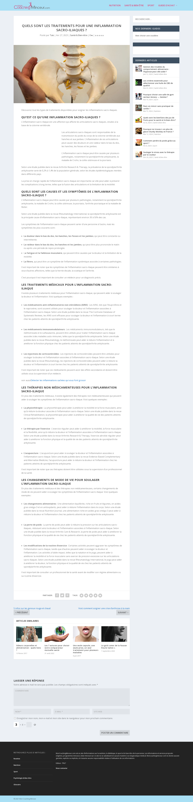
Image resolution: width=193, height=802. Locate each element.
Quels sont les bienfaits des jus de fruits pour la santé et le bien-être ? (159, 118)
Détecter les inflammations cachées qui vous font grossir (58, 380)
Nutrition (115, 5)
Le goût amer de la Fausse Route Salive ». (114, 646)
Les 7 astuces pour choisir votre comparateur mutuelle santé (57, 647)
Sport (151, 5)
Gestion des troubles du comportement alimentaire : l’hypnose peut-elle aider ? (156, 69)
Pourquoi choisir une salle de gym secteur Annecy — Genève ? (158, 95)
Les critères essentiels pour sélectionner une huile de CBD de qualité (158, 82)
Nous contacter (61, 768)
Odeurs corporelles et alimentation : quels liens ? (28, 647)
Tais (52, 35)
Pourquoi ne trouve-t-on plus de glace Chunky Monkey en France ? (158, 130)
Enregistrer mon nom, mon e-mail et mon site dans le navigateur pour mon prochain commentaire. (65, 718)
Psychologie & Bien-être (22, 778)
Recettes (17, 758)
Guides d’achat (166, 5)
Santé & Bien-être (134, 5)
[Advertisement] (41, 147)
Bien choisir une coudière (146, 35)
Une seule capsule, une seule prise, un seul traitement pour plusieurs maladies (85, 649)
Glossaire (17, 784)
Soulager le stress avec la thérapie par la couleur (158, 153)
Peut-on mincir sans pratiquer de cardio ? (158, 107)
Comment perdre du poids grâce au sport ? (159, 141)
